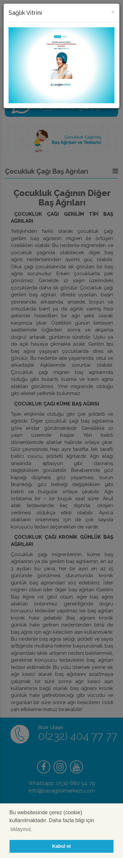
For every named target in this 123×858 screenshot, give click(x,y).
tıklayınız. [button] (21, 829)
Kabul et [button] (61, 846)
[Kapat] (112, 11)
